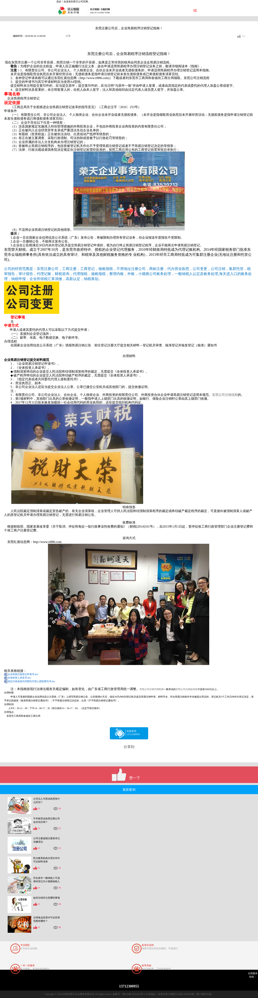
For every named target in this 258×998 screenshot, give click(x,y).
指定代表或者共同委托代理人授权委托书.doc (31, 681)
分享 (68, 36)
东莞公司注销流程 (225, 394)
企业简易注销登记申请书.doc (23, 674)
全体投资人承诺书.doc (19, 677)
